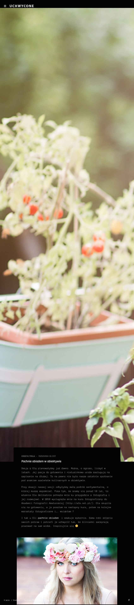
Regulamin (51, 600)
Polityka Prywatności (33, 600)
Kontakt (16, 600)
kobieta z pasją (28, 456)
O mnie (7, 600)
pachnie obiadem (48, 518)
